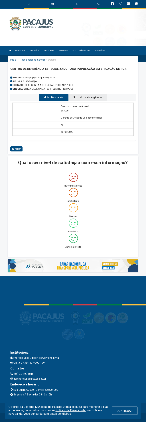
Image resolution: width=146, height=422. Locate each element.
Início (13, 59)
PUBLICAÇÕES (99, 50)
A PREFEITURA (20, 50)
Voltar (16, 149)
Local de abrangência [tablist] (88, 97)
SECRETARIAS (50, 50)
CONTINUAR (125, 411)
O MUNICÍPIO (35, 50)
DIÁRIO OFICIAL (84, 50)
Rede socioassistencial (32, 59)
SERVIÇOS (63, 50)
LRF (74, 50)
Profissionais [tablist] (53, 97)
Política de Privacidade (70, 410)
